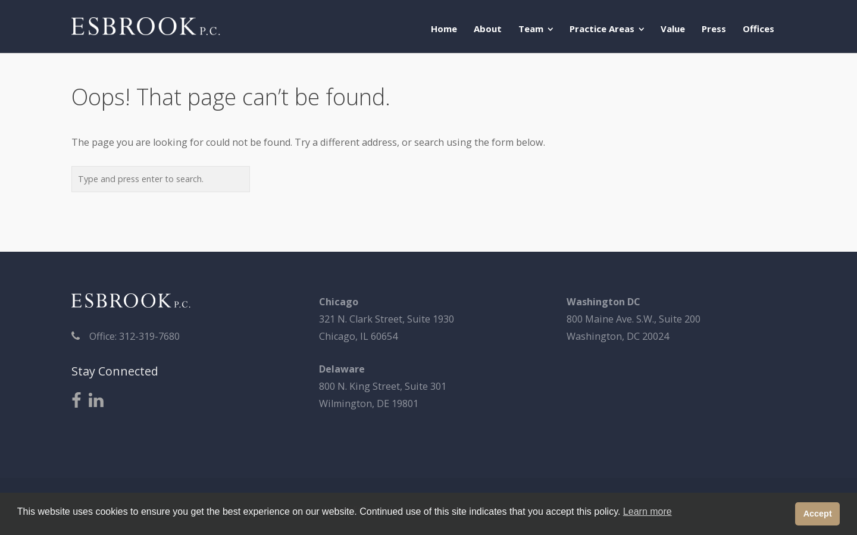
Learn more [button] (647, 511)
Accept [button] (817, 513)
